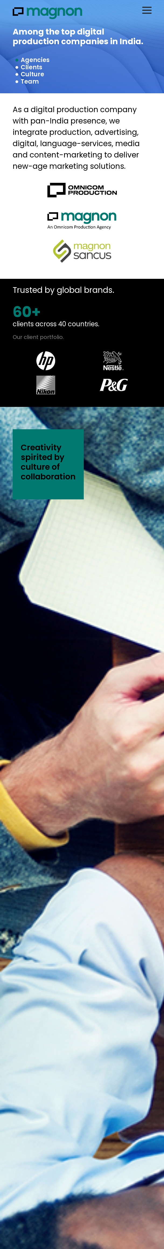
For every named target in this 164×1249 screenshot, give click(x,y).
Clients (31, 67)
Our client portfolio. (38, 337)
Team (30, 81)
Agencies (35, 60)
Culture (32, 74)
